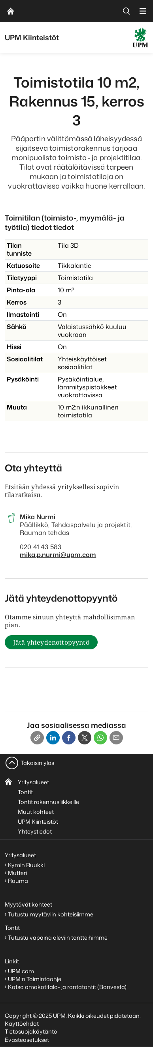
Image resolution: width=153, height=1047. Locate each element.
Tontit (25, 792)
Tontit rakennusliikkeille (48, 802)
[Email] (116, 737)
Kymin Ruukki (26, 865)
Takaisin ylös (37, 763)
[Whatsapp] (100, 737)
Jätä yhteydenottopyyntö (51, 642)
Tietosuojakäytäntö (31, 1031)
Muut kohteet (36, 812)
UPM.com (21, 971)
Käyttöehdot (22, 1023)
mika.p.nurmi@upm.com (58, 554)
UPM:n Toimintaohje (34, 979)
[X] (84, 737)
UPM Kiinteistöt (38, 821)
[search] (126, 11)
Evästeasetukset (27, 1040)
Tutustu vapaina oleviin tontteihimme (58, 937)
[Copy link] (37, 737)
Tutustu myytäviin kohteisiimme (50, 914)
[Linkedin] (53, 737)
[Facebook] (69, 737)
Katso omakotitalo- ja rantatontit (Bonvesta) (67, 987)
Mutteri (17, 873)
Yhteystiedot (35, 831)
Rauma (18, 881)
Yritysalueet (33, 782)
